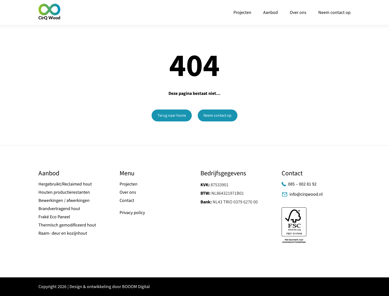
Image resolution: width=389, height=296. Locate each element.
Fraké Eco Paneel (54, 217)
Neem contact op (334, 12)
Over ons (298, 12)
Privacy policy (132, 213)
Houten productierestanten (64, 192)
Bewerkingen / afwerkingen (64, 200)
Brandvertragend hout (59, 209)
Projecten (242, 12)
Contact (127, 200)
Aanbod (270, 12)
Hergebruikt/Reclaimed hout (65, 184)
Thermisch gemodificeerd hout (67, 225)
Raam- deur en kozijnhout (62, 233)
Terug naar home (172, 115)
